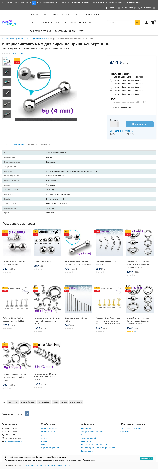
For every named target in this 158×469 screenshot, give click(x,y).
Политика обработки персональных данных (39, 465)
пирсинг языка (13, 402)
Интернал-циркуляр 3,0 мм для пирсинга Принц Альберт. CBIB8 (16, 377)
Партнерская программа (117, 2)
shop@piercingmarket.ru (22, 2)
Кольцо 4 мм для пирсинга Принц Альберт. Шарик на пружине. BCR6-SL (137, 264)
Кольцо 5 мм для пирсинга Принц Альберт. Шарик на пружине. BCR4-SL (137, 321)
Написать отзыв (17, 53)
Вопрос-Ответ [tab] (46, 144)
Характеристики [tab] (18, 144)
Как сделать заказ (64, 2)
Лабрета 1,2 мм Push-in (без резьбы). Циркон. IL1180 (15, 319)
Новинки (34, 14)
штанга (64, 402)
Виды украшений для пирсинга (92, 432)
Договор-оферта (63, 465)
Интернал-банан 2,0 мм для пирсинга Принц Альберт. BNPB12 (46, 377)
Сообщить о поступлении (121, 131)
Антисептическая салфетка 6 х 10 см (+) (130, 102)
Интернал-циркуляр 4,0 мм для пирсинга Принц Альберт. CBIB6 (47, 321)
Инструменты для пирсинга (77, 23)
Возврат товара (87, 451)
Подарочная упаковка (41, 31)
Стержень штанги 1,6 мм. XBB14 (76, 319)
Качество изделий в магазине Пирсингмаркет (98, 448)
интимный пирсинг (28, 402)
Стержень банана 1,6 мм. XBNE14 (107, 262)
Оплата (44, 438)
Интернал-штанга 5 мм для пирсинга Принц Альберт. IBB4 (78, 262)
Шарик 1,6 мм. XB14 (42, 261)
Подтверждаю (146, 458)
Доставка (44, 435)
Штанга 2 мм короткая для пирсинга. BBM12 (14, 262)
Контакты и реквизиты (47, 2)
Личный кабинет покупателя (130, 428)
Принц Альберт (44, 402)
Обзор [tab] (6, 144)
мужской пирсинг (76, 402)
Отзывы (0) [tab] (32, 144)
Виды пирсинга (86, 428)
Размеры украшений (88, 438)
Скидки (94, 2)
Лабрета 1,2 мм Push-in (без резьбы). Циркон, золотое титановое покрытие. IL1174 (108, 321)
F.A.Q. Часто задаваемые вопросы (94, 444)
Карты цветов (86, 441)
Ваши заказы (125, 432)
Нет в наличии (139, 124)
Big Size (55, 402)
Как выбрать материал (89, 435)
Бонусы (102, 2)
